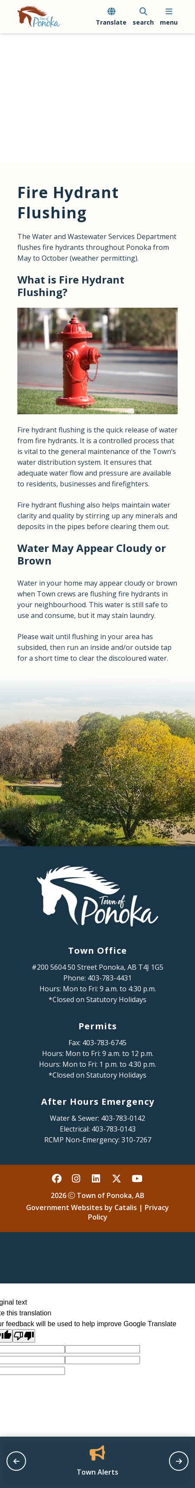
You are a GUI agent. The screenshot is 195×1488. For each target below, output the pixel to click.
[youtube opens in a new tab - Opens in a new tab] (137, 1178)
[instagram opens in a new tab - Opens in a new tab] (77, 1178)
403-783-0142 (123, 1118)
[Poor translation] (24, 1336)
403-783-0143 (113, 1129)
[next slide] (178, 1461)
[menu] (169, 17)
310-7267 (136, 1139)
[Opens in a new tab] (97, 1461)
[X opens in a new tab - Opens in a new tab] (117, 1178)
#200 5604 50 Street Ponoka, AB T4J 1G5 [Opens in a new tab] (97, 967)
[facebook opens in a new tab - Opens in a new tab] (57, 1178)
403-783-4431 (110, 978)
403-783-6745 (104, 1042)
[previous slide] (16, 1461)
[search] (143, 17)
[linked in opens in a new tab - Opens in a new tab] (97, 1178)
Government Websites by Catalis (81, 1207)
